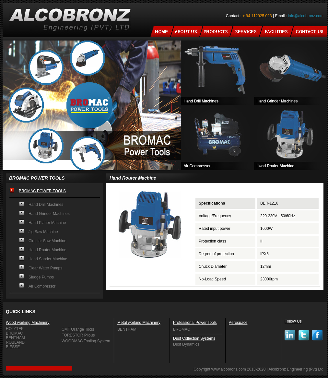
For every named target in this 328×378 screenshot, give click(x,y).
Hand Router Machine (47, 250)
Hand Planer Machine (47, 222)
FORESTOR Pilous (78, 335)
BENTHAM (15, 338)
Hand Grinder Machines (49, 213)
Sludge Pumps (41, 277)
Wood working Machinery (28, 322)
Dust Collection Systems (194, 338)
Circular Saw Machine (47, 241)
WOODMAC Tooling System (86, 341)
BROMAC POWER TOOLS (42, 191)
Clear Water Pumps (45, 268)
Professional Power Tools (195, 322)
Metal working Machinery (138, 322)
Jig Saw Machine (43, 232)
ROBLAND (15, 342)
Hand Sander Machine (48, 259)
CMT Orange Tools (78, 329)
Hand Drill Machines (46, 204)
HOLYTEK (15, 328)
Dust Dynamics (186, 344)
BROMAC (14, 333)
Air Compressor (42, 286)
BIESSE (13, 347)
